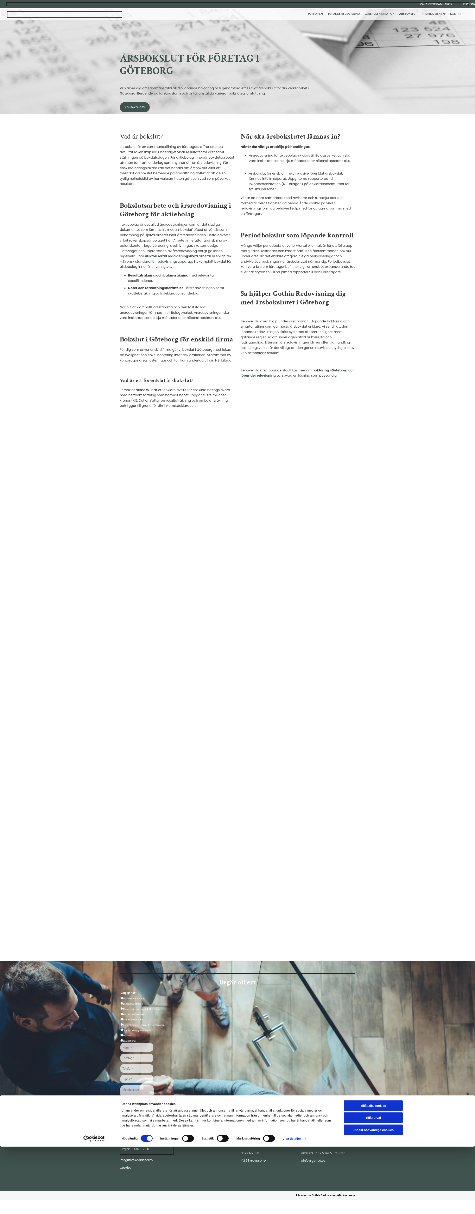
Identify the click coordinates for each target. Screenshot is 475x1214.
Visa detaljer (292, 1206)
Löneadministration (380, 14)
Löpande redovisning (345, 14)
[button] (436, 4)
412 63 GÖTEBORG (253, 1161)
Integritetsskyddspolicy (136, 1160)
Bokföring (316, 14)
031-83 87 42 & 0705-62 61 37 (323, 1153)
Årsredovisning (434, 14)
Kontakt (456, 14)
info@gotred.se (314, 1161)
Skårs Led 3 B (250, 1153)
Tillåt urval (373, 1185)
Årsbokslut (408, 14)
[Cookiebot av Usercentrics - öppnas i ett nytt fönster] (94, 1206)
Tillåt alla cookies (373, 1172)
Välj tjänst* (128, 993)
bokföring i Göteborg (329, 370)
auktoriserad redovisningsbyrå (171, 256)
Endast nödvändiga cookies (373, 1197)
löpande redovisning (258, 375)
